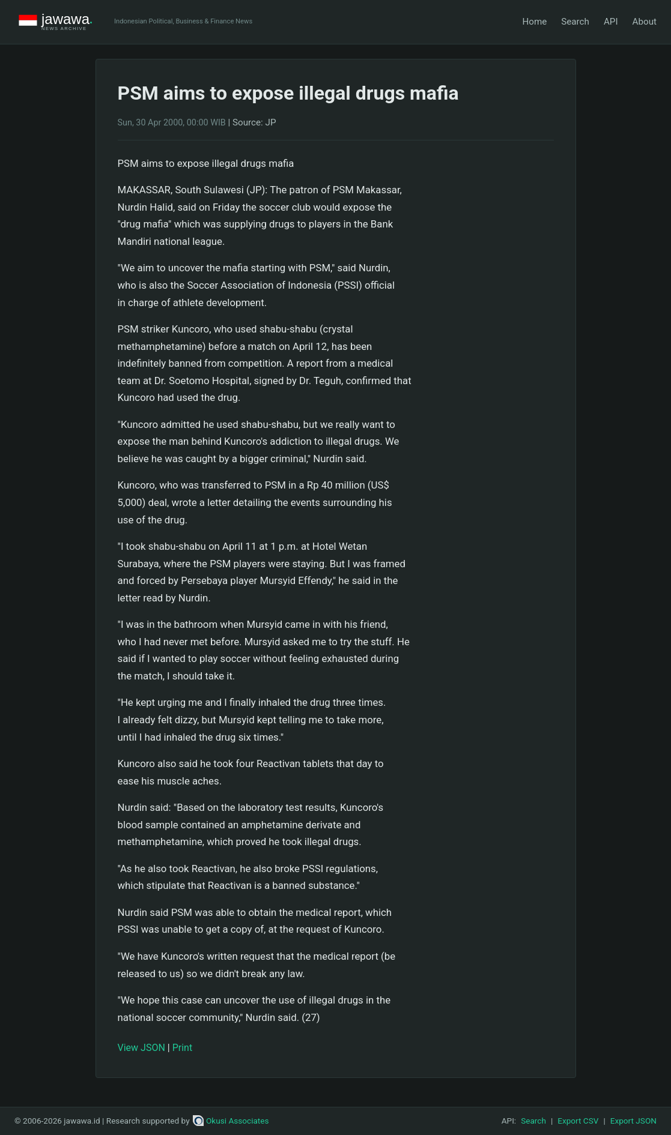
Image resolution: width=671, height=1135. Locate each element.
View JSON (141, 1047)
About (645, 21)
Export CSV (577, 1120)
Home (534, 21)
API (611, 21)
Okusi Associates (231, 1120)
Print (182, 1047)
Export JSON (633, 1120)
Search (575, 21)
